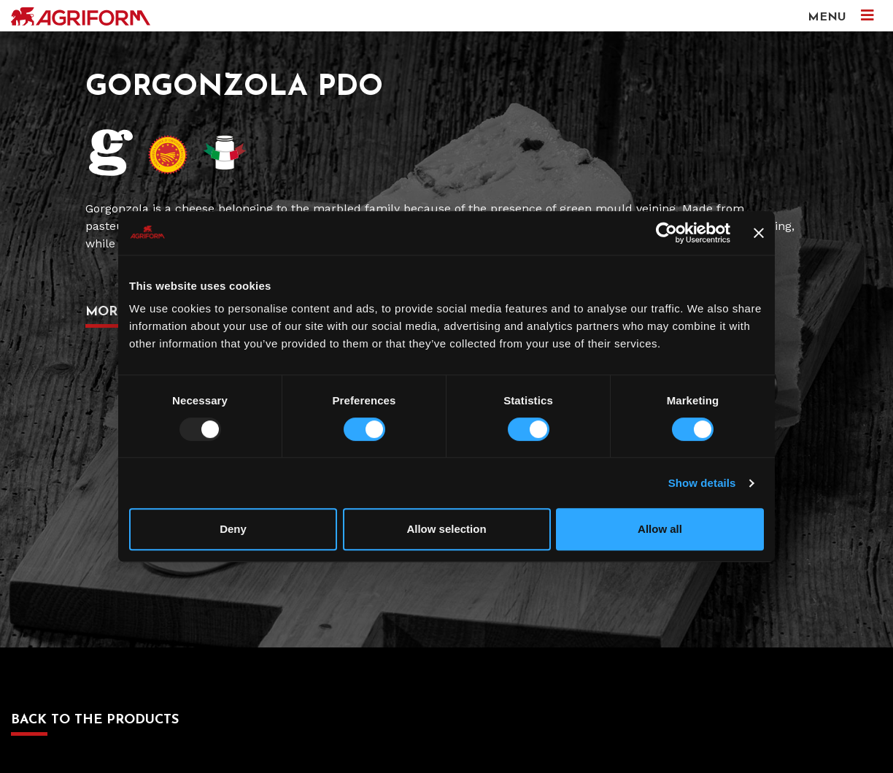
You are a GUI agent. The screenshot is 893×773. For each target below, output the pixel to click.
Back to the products (95, 720)
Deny (233, 529)
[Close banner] (759, 233)
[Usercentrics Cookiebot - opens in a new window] (666, 233)
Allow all (660, 529)
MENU (841, 15)
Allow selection (446, 529)
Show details (702, 483)
